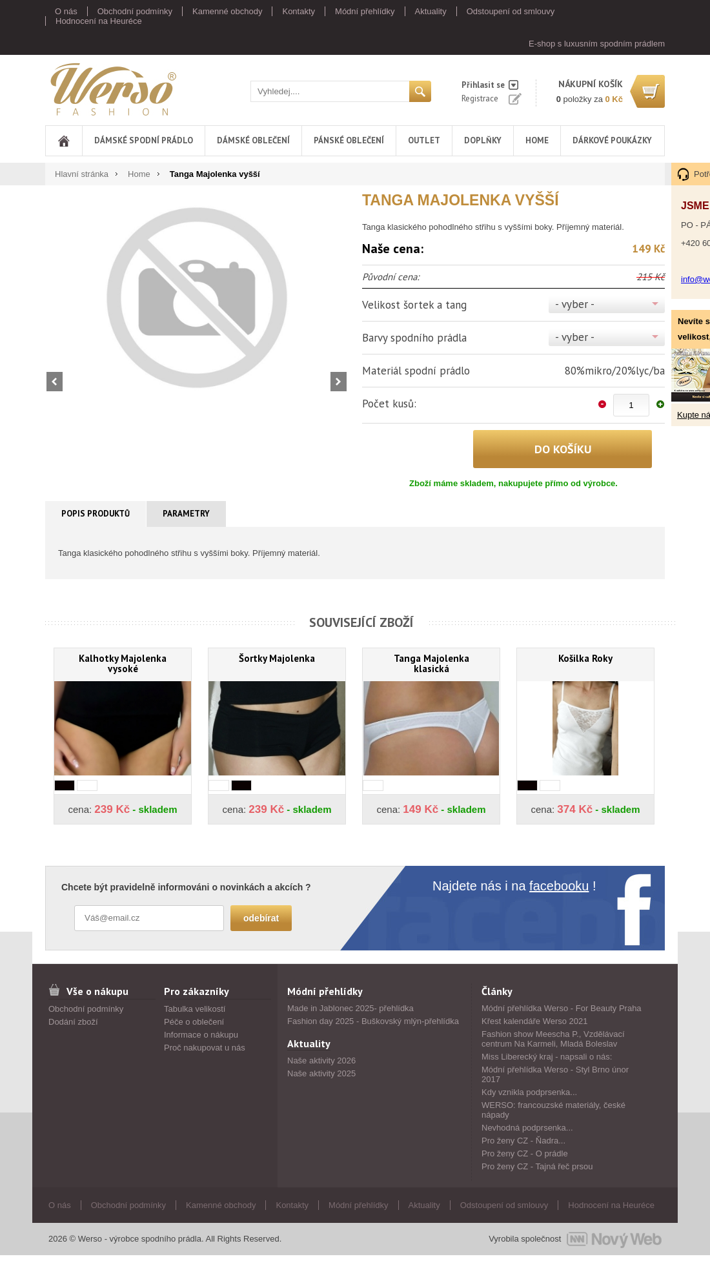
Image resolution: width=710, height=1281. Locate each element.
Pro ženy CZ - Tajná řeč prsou (537, 1166)
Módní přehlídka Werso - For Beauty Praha (562, 1008)
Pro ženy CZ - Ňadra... (523, 1140)
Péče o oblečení (194, 1022)
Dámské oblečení (253, 140)
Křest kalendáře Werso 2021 (535, 1021)
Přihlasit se (483, 84)
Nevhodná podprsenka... (527, 1127)
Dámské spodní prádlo (143, 140)
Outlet (424, 140)
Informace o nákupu (201, 1035)
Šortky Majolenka (277, 658)
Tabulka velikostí (194, 1009)
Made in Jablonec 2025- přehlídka (350, 1008)
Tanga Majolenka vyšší (215, 174)
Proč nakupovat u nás (204, 1047)
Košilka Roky (585, 658)
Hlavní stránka (81, 174)
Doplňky (483, 140)
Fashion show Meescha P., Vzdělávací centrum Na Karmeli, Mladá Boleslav (553, 1039)
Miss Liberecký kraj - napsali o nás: (547, 1056)
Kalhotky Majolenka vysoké (123, 663)
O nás (66, 11)
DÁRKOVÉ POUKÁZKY (612, 140)
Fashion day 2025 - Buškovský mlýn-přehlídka (373, 1021)
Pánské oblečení (349, 140)
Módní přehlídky (365, 11)
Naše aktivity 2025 (321, 1073)
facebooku (559, 886)
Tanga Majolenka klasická (431, 663)
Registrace (480, 98)
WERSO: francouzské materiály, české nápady (553, 1110)
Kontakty (298, 11)
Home (537, 140)
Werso (112, 89)
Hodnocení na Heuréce (99, 21)
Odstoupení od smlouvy (511, 11)
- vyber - (574, 304)
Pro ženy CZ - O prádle (525, 1153)
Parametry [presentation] (186, 513)
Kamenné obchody (227, 11)
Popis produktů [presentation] (95, 513)
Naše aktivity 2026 (321, 1060)
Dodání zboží (73, 1022)
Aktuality (431, 11)
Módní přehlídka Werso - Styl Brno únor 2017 (555, 1074)
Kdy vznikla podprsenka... (529, 1092)
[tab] (96, 514)
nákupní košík (590, 84)
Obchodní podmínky (134, 11)
